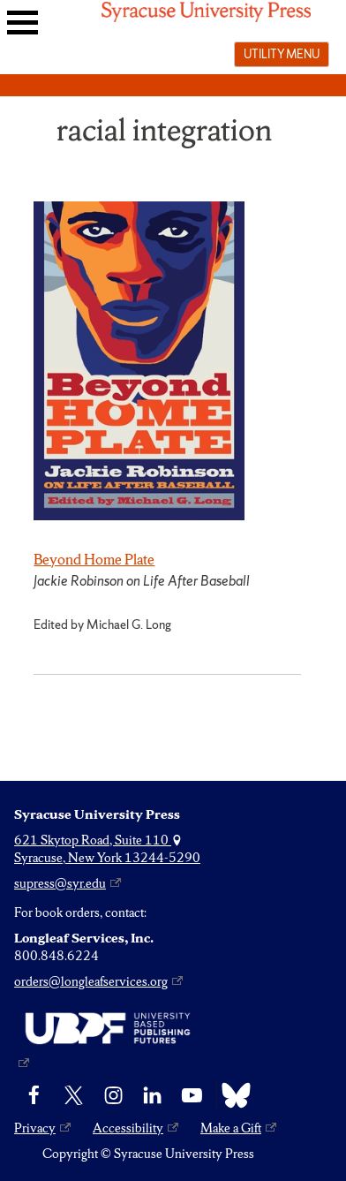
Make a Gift (230, 1128)
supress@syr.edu (60, 883)
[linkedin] (152, 1095)
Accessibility (128, 1128)
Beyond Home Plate (94, 559)
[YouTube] (192, 1095)
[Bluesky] (232, 1095)
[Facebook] (34, 1095)
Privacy (35, 1128)
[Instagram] (113, 1095)
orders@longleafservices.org (91, 981)
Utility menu (282, 54)
